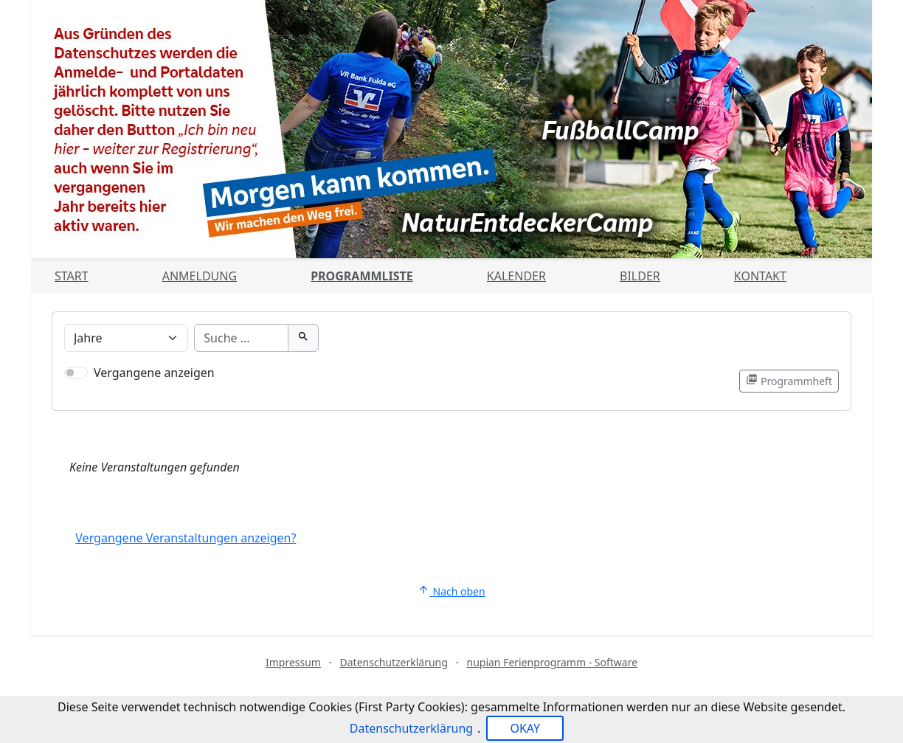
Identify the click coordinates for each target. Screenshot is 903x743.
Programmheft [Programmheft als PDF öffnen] (789, 380)
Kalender (516, 276)
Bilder (640, 276)
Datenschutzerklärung (394, 662)
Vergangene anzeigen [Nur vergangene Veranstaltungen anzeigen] (154, 372)
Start (72, 276)
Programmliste (362, 276)
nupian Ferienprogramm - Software (551, 662)
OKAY (525, 728)
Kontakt (760, 276)
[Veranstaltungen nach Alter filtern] (126, 338)
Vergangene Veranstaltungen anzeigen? (185, 538)
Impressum (293, 662)
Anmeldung (199, 276)
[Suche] (241, 338)
